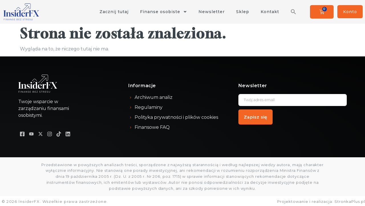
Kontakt (270, 11)
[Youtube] (31, 133)
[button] (293, 11)
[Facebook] (22, 133)
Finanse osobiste (163, 12)
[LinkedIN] (68, 133)
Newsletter (211, 11)
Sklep (242, 11)
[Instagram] (49, 133)
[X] (40, 133)
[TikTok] (58, 133)
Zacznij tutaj (114, 11)
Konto (350, 11)
